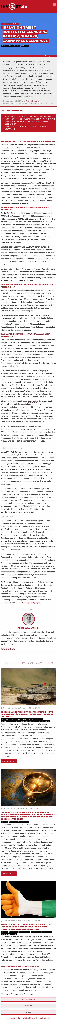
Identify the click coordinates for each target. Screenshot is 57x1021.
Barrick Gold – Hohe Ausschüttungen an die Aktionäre (30, 119)
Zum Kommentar (8, 761)
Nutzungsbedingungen (31, 603)
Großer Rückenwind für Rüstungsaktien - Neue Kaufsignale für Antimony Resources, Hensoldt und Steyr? (27, 714)
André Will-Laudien (32, 101)
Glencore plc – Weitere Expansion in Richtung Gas (28, 116)
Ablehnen (28, 1012)
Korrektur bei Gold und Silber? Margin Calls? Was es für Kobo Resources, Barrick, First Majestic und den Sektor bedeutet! (26, 927)
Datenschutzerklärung (26, 1018)
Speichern (28, 1006)
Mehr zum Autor (7, 648)
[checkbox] (2, 994)
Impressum (11, 1018)
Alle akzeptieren (28, 999)
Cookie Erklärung (43, 1018)
